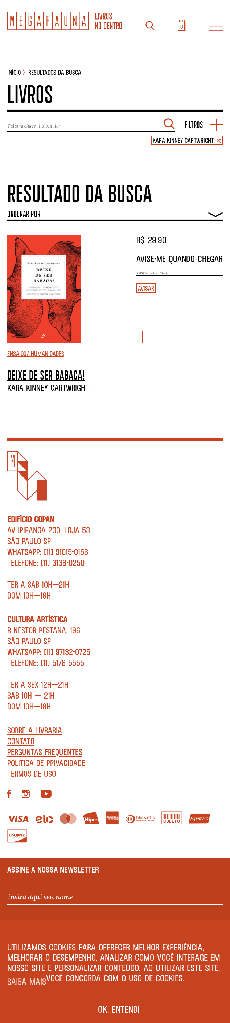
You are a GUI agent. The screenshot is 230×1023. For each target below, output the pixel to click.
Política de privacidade (46, 763)
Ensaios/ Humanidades (35, 353)
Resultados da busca (54, 72)
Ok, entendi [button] (119, 1009)
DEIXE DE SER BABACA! (46, 375)
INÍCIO (14, 72)
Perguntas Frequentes (44, 752)
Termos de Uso (31, 774)
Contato (20, 741)
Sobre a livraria (34, 730)
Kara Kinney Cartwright (48, 387)
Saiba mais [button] (26, 981)
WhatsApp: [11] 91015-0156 (47, 552)
